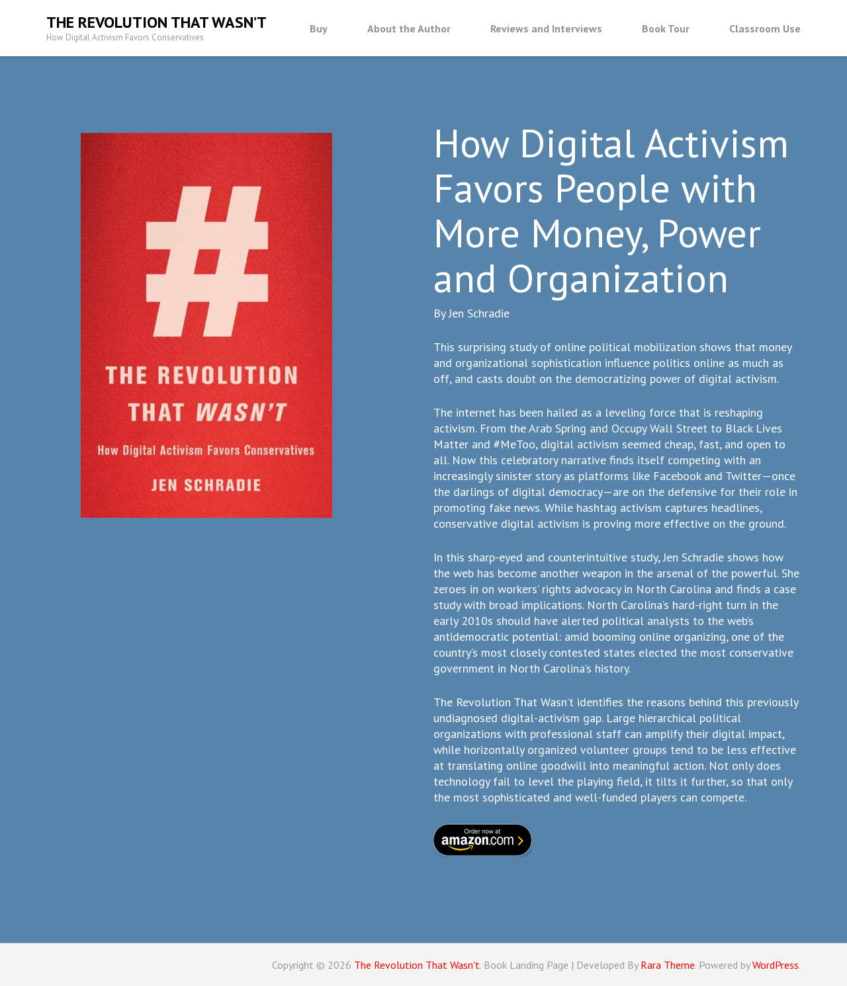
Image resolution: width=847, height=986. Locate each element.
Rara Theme (668, 964)
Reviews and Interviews (546, 28)
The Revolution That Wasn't (417, 964)
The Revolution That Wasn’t (156, 22)
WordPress (775, 964)
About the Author (409, 28)
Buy (319, 28)
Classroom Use (765, 28)
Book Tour (666, 28)
